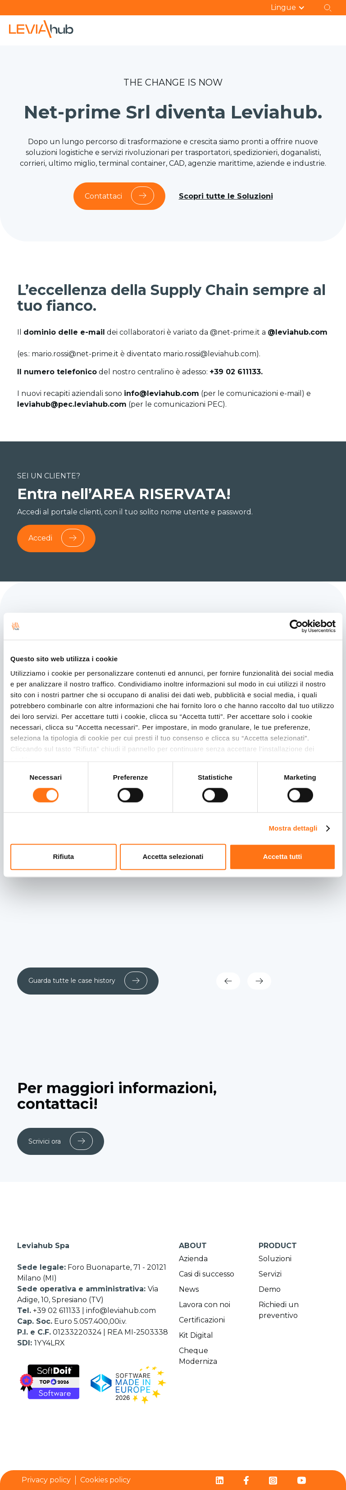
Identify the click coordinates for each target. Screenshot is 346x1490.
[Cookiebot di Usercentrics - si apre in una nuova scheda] (296, 626)
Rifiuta (63, 857)
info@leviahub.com (121, 1310)
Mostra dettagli (293, 828)
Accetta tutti (282, 857)
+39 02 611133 (57, 1310)
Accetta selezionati (172, 857)
